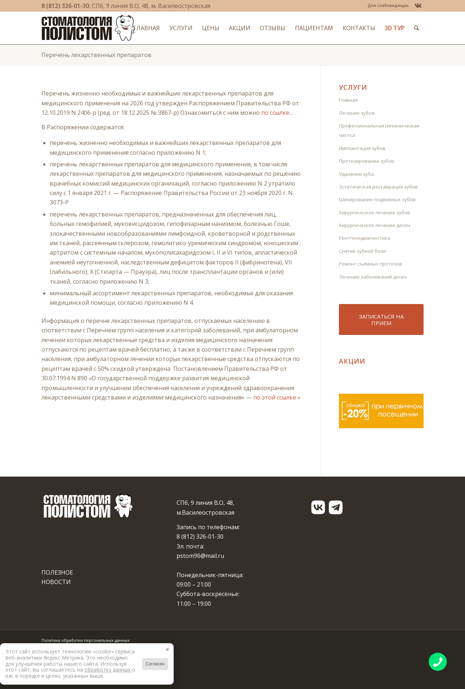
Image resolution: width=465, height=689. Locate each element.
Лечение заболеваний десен (373, 276)
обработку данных (108, 669)
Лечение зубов (357, 113)
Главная (348, 100)
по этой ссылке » (276, 397)
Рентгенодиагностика (364, 238)
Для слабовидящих (388, 5)
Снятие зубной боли (362, 251)
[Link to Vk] (418, 5)
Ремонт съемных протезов (370, 263)
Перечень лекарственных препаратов (96, 55)
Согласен (155, 663)
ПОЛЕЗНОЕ (57, 572)
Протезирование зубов (366, 161)
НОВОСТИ (56, 582)
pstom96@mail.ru (200, 556)
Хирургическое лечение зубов (374, 212)
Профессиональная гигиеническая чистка (379, 130)
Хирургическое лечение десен (374, 225)
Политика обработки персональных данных (85, 640)
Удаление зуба (356, 174)
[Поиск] (416, 28)
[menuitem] (386, 5)
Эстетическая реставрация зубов (378, 186)
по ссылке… (277, 113)
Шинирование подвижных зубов (377, 199)
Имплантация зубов (362, 148)
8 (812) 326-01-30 (65, 6)
